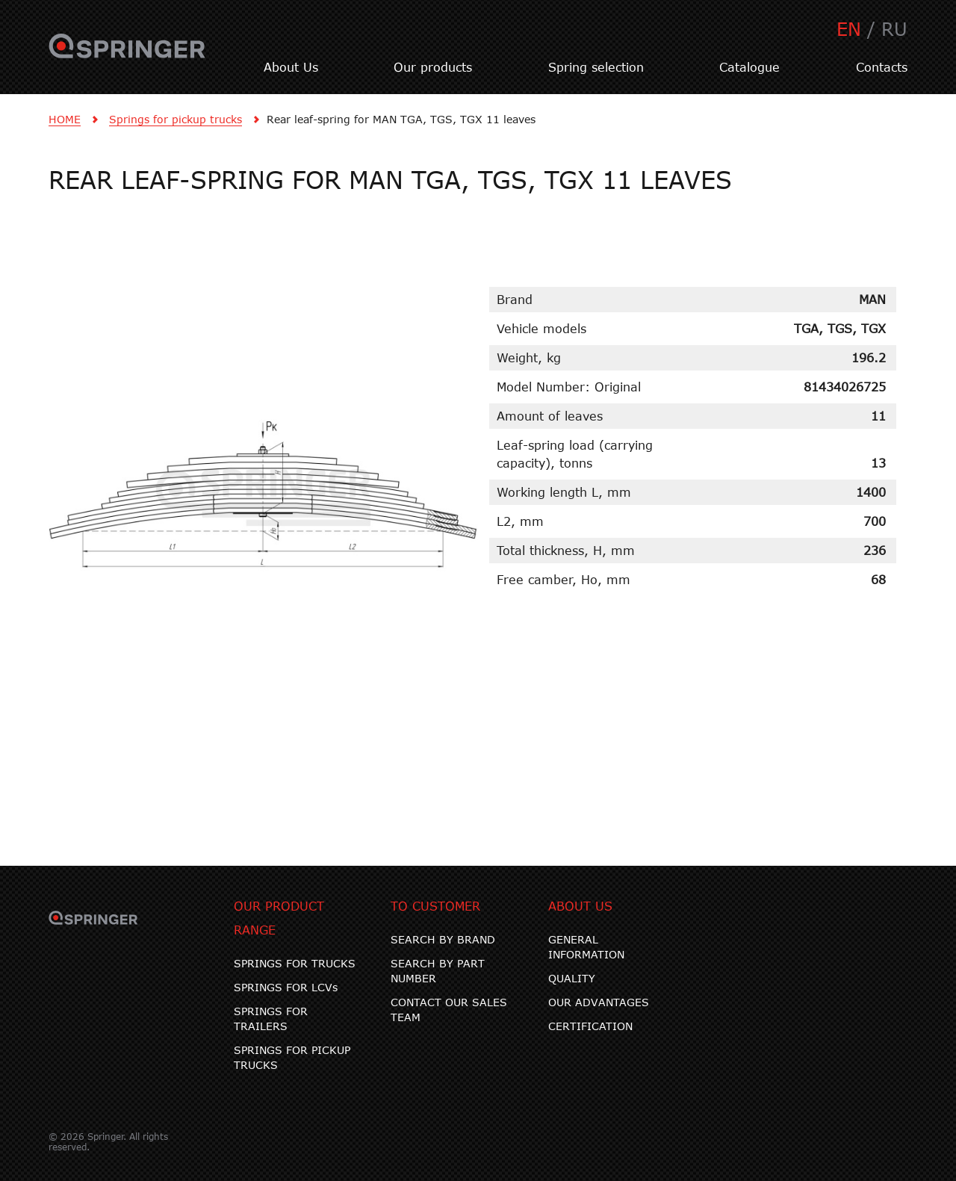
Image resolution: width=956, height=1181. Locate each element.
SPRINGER (127, 54)
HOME (65, 119)
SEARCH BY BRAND (443, 939)
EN (848, 29)
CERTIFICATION (590, 1026)
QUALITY (571, 978)
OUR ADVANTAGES (598, 1002)
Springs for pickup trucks (175, 119)
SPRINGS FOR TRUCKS (295, 963)
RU (894, 29)
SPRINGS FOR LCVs (286, 987)
